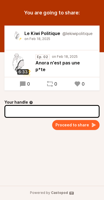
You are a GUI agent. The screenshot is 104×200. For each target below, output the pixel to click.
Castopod (62, 193)
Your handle (18, 102)
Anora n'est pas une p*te (57, 66)
